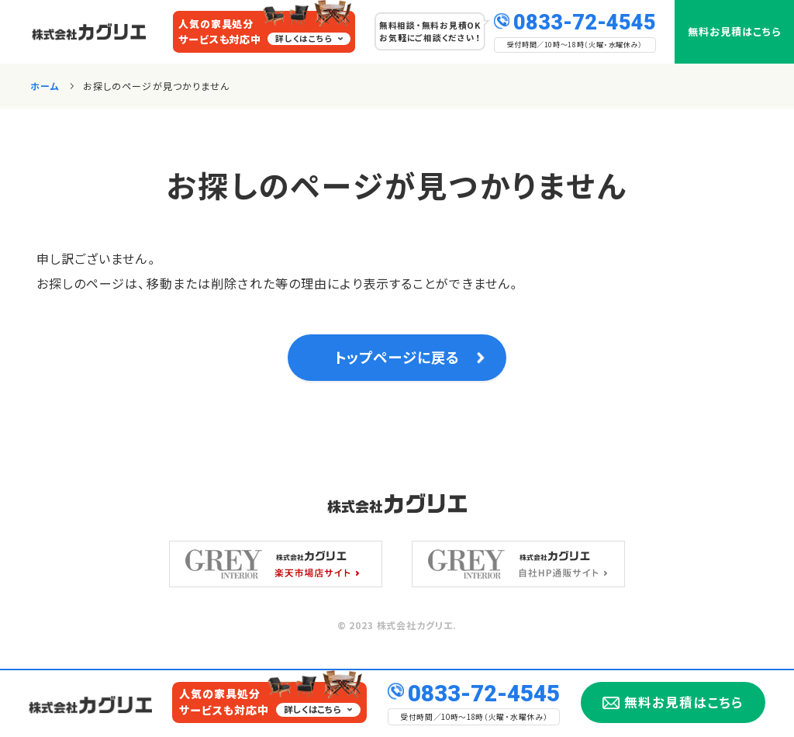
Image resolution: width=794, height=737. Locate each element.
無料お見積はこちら (735, 31)
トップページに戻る (396, 359)
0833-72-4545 (584, 20)
